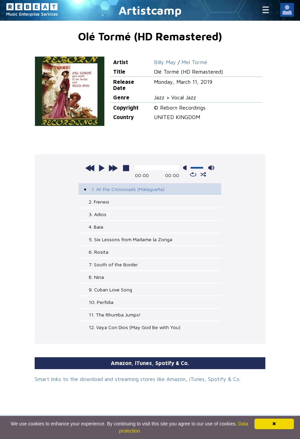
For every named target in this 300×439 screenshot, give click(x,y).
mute (186, 167)
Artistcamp (150, 10)
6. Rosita (98, 252)
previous (90, 168)
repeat (193, 174)
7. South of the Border (113, 264)
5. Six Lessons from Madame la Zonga (130, 239)
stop (126, 168)
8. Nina (96, 277)
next (113, 168)
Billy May (165, 62)
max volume (211, 167)
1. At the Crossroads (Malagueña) (127, 189)
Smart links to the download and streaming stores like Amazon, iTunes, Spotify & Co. (138, 379)
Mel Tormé (194, 62)
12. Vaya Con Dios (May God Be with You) (134, 327)
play (101, 168)
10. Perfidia (101, 302)
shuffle (203, 174)
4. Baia (96, 227)
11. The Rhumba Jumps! (115, 315)
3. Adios (97, 214)
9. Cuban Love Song (110, 289)
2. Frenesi (99, 202)
